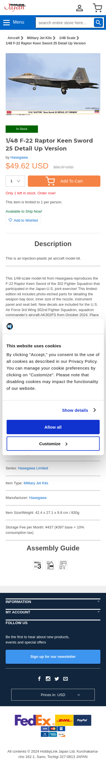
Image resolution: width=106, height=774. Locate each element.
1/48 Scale (67, 38)
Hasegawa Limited (33, 468)
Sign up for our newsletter (53, 656)
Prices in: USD (53, 695)
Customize (53, 443)
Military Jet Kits (39, 38)
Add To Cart (64, 181)
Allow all (53, 427)
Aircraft (14, 38)
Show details (75, 410)
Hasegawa (19, 157)
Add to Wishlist (23, 220)
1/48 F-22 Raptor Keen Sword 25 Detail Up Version (46, 43)
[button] (90, 59)
